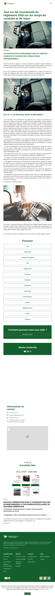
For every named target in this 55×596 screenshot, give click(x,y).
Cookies (42, 559)
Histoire (27, 302)
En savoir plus (6, 523)
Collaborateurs (7, 568)
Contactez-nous (32, 556)
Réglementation (27, 308)
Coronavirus (27, 285)
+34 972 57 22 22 (12, 412)
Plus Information (44, 589)
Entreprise (6, 556)
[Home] (9, 3)
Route (27, 313)
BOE (27, 263)
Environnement (27, 297)
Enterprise (28, 280)
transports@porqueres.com (15, 415)
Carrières (30, 559)
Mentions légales (44, 556)
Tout (27, 246)
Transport (27, 319)
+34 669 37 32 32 (12, 418)
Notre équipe (7, 562)
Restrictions (27, 252)
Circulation (27, 274)
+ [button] (8, 428)
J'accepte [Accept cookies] (27, 593)
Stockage (18, 566)
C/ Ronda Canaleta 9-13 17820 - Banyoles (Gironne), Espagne (16, 421)
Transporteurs (27, 268)
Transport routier (20, 556)
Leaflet (35, 449)
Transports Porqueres (27, 257)
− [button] (8, 430)
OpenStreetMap (40, 449)
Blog (4, 571)
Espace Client (31, 562)
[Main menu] (50, 3)
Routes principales (21, 559)
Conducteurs (27, 291)
